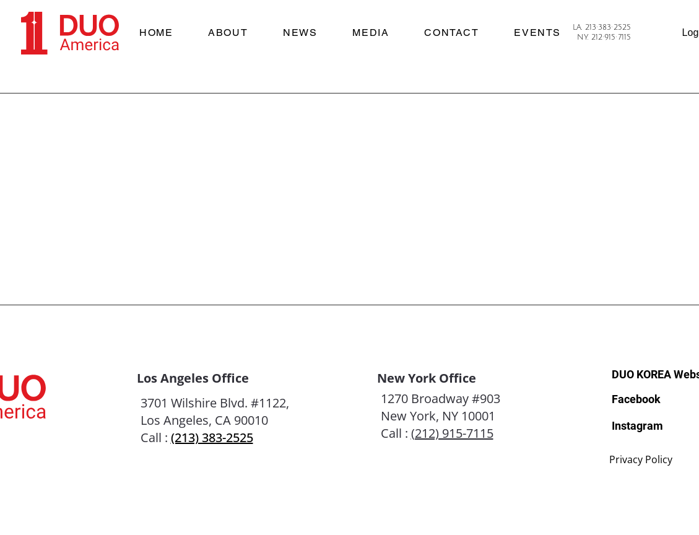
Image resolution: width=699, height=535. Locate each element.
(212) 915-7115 (452, 433)
